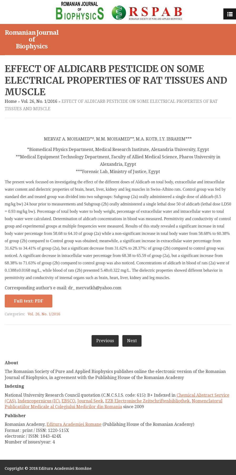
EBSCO (68, 400)
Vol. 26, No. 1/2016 (39, 101)
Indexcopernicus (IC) (38, 400)
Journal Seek (90, 400)
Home (11, 101)
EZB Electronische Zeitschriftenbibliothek (147, 400)
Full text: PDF (28, 301)
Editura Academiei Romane (74, 424)
